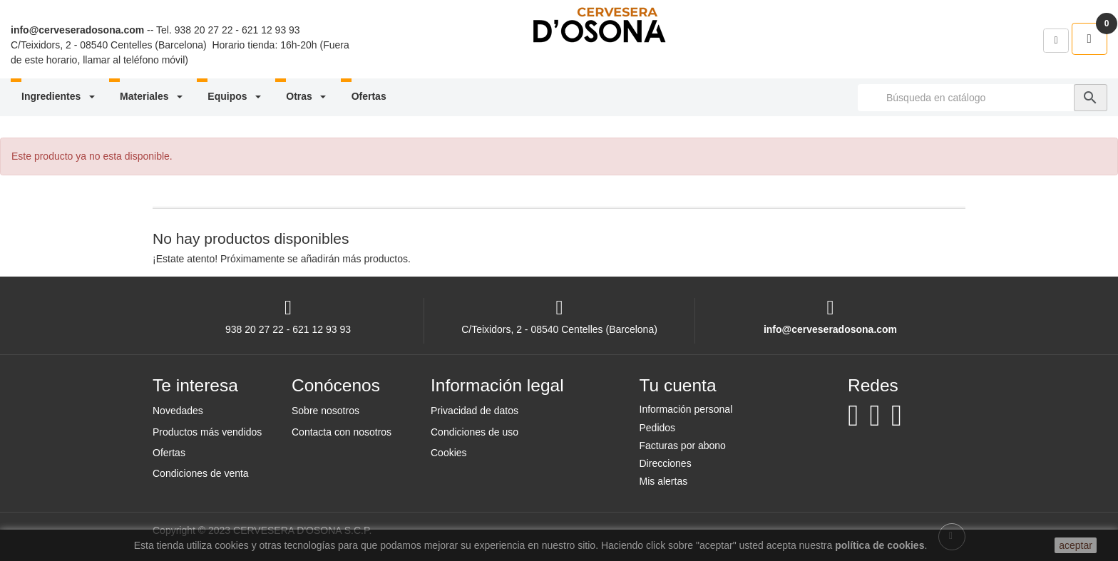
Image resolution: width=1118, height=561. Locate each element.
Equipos (235, 96)
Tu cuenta (678, 385)
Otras (307, 96)
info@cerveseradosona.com (77, 30)
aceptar (1075, 545)
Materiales (152, 96)
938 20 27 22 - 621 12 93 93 (237, 30)
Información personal (686, 409)
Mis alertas (664, 481)
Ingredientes (59, 96)
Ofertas (369, 96)
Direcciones (666, 463)
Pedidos (658, 427)
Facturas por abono (683, 445)
